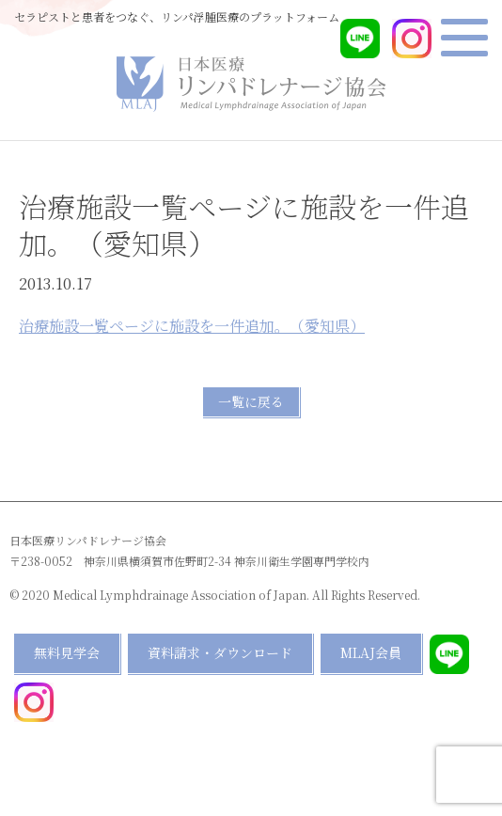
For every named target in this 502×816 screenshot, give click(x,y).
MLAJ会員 (370, 652)
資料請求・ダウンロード (220, 652)
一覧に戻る (251, 401)
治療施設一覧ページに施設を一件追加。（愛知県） (192, 326)
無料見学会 (67, 652)
